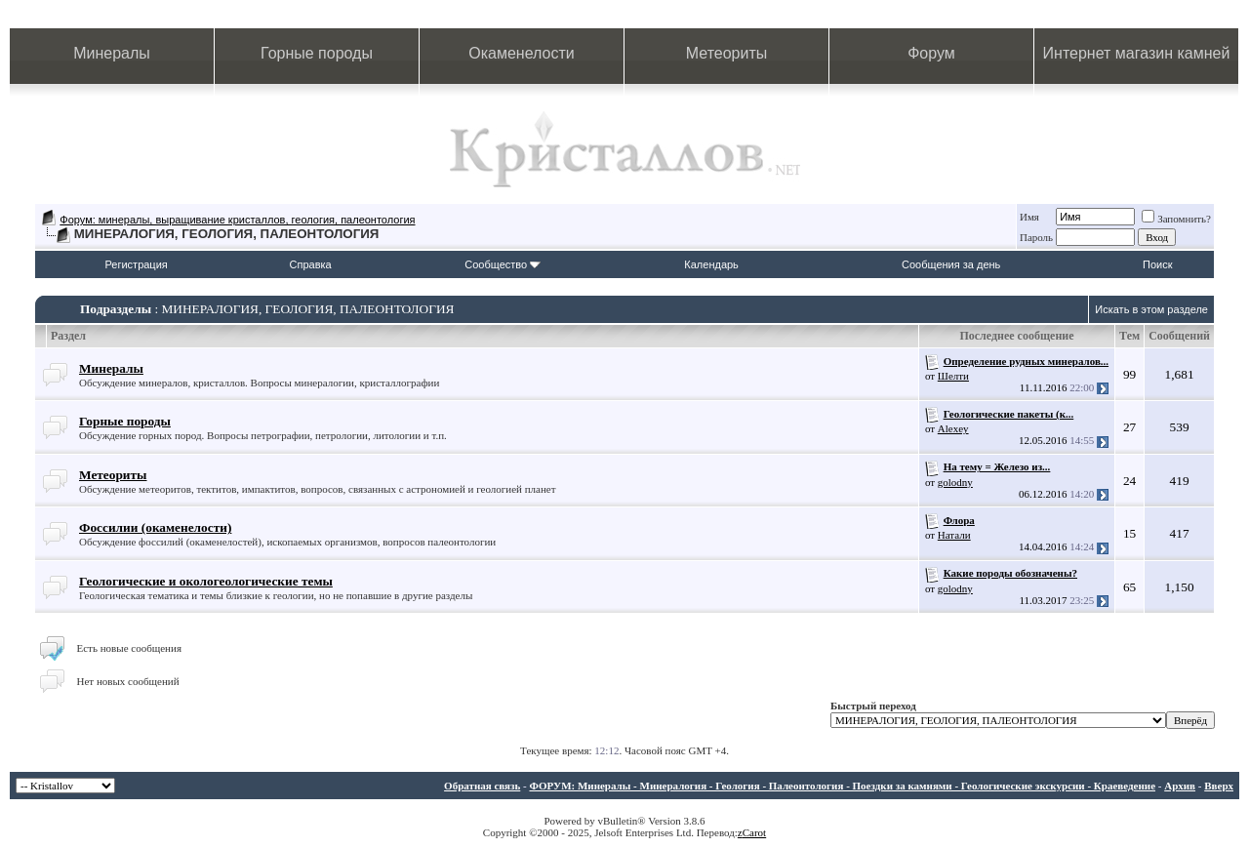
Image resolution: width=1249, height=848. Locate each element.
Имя (1029, 216)
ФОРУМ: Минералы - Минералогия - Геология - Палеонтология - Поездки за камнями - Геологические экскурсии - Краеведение (842, 785)
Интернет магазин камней (1136, 53)
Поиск (1157, 264)
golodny (955, 482)
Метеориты (726, 53)
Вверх (1218, 785)
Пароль (1036, 237)
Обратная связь (482, 785)
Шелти (953, 376)
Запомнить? (1176, 218)
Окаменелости (521, 53)
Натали (954, 535)
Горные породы (317, 53)
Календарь (711, 264)
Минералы (111, 53)
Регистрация (135, 264)
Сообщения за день (951, 264)
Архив (1179, 785)
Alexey (953, 428)
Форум (931, 53)
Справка (311, 264)
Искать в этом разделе (1151, 309)
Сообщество (502, 264)
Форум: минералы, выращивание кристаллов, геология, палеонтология (237, 219)
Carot (754, 832)
